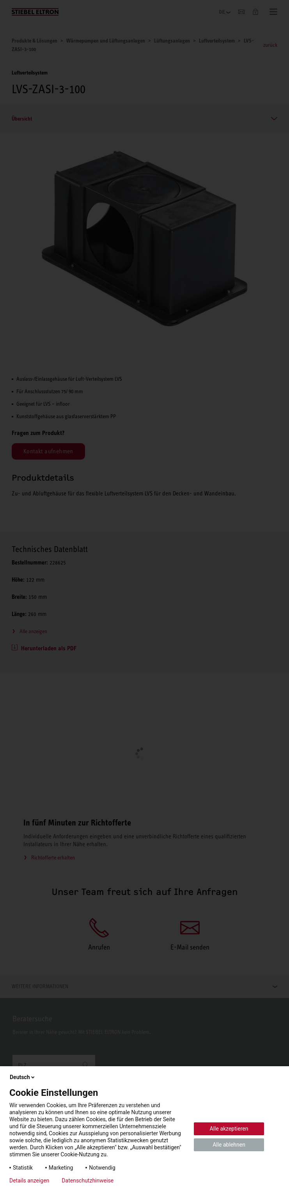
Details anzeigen (29, 1180)
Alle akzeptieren (229, 1129)
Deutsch (23, 1077)
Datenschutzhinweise (87, 1180)
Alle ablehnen (229, 1145)
